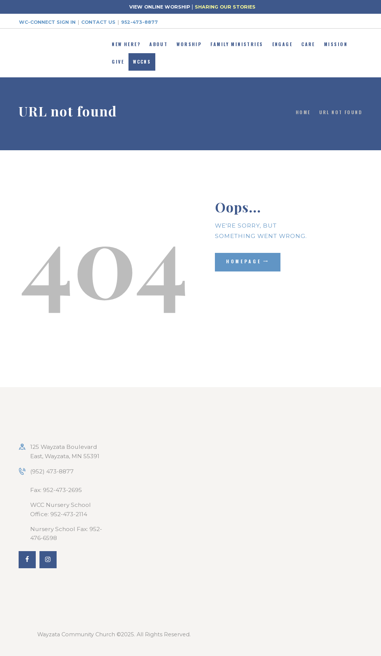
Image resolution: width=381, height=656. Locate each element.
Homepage (243, 261)
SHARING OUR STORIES (225, 7)
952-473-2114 (68, 514)
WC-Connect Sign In (47, 22)
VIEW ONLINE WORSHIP (159, 7)
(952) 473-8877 (52, 471)
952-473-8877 (139, 22)
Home (303, 112)
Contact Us (98, 22)
